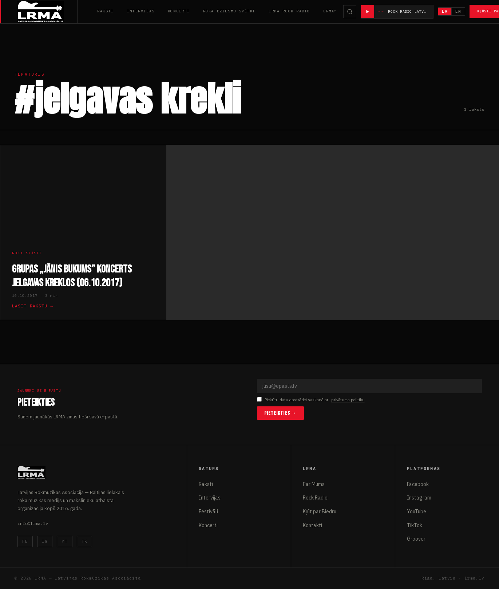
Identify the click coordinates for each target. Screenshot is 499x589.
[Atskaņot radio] (367, 11)
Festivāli (208, 511)
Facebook (418, 484)
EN (459, 11)
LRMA (328, 11)
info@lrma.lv (32, 523)
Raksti (105, 11)
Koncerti (179, 11)
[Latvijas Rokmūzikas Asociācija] (47, 11)
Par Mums (314, 484)
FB (25, 541)
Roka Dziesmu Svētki (229, 11)
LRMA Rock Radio (289, 11)
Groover (416, 539)
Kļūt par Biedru (319, 511)
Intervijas (141, 11)
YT (64, 541)
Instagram (419, 497)
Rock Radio (315, 497)
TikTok (414, 525)
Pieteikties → (280, 413)
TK (84, 541)
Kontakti (312, 525)
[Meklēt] (349, 11)
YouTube (416, 511)
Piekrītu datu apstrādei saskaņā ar (311, 400)
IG (45, 541)
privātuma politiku (348, 399)
